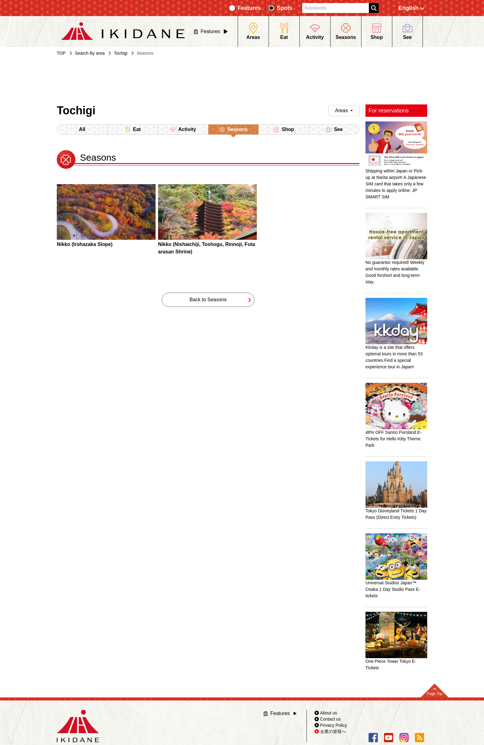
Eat (132, 129)
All (82, 129)
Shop (283, 129)
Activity (183, 129)
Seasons (233, 130)
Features (249, 8)
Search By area (90, 53)
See (334, 129)
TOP (61, 53)
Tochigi (120, 53)
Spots (284, 8)
